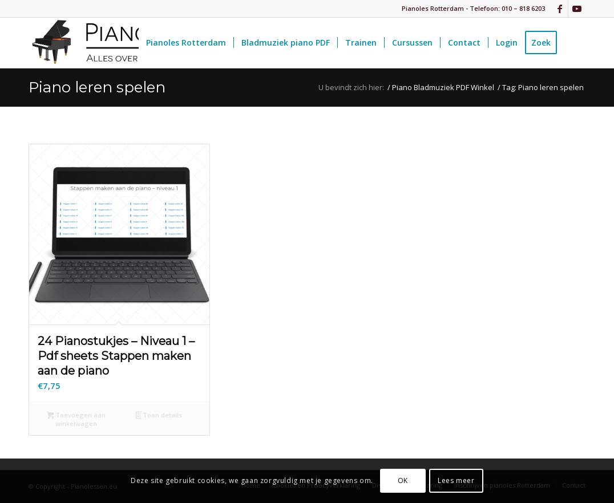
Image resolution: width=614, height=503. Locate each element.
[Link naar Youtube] (576, 8)
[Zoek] (574, 43)
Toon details (159, 416)
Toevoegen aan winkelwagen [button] (76, 419)
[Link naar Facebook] (559, 8)
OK (403, 480)
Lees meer (456, 480)
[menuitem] (186, 43)
